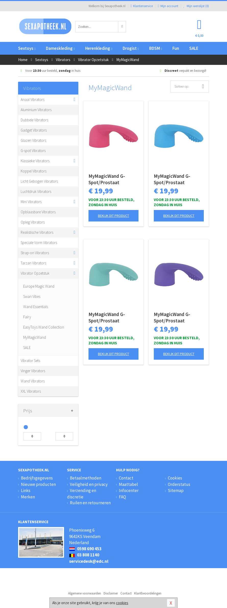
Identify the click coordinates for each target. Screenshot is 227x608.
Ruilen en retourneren (90, 503)
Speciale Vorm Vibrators (39, 242)
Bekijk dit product (113, 215)
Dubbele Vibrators (34, 120)
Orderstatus (179, 484)
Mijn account (168, 6)
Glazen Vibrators (33, 140)
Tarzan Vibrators (33, 263)
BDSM (155, 48)
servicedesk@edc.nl (88, 561)
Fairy (27, 316)
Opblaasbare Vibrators (38, 211)
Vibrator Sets (30, 360)
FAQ (122, 497)
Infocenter (128, 490)
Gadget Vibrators (34, 130)
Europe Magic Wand (38, 286)
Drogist (131, 48)
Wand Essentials (35, 306)
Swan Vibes (31, 296)
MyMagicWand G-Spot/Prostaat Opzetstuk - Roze (107, 179)
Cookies (175, 478)
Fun (175, 48)
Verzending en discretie (81, 493)
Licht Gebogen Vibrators (39, 181)
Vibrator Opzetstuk (35, 273)
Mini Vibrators (31, 201)
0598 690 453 (85, 549)
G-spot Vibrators (33, 150)
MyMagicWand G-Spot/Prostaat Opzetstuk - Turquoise (112, 317)
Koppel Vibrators (33, 171)
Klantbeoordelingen (147, 593)
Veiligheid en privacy (89, 484)
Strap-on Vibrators (35, 252)
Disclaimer (111, 593)
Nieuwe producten (38, 484)
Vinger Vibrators (33, 370)
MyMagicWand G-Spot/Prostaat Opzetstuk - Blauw (173, 179)
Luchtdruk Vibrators (36, 191)
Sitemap (176, 490)
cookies (122, 602)
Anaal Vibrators (32, 99)
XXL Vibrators (31, 391)
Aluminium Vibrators (36, 109)
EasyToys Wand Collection (43, 327)
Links (25, 490)
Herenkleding (98, 48)
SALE (193, 48)
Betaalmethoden (85, 478)
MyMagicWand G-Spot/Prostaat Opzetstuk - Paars (173, 317)
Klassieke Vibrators (35, 160)
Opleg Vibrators (33, 222)
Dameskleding (60, 48)
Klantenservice (142, 6)
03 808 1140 (84, 555)
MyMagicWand (34, 337)
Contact (126, 478)
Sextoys (26, 48)
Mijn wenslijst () (196, 6)
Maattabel (128, 484)
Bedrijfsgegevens (37, 478)
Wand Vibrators (33, 381)
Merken (28, 497)
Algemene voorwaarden (84, 593)
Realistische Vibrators (37, 232)
